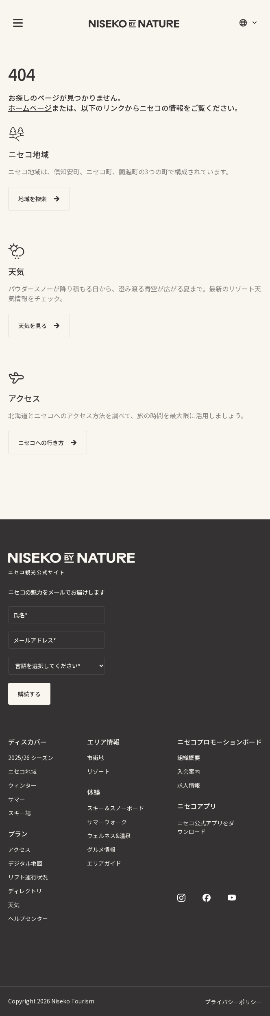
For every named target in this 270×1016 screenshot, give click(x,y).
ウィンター (22, 785)
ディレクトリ (25, 891)
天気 (14, 904)
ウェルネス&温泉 (109, 835)
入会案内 (188, 771)
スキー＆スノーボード (115, 808)
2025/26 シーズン (30, 757)
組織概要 (188, 757)
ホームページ (30, 107)
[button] (16, 23)
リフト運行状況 (28, 877)
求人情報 (188, 785)
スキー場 (19, 813)
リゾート (98, 771)
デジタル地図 (25, 863)
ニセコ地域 (22, 771)
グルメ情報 (101, 849)
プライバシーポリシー (233, 1002)
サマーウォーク (107, 822)
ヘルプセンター (28, 918)
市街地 (95, 757)
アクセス (19, 849)
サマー (16, 799)
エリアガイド (104, 863)
